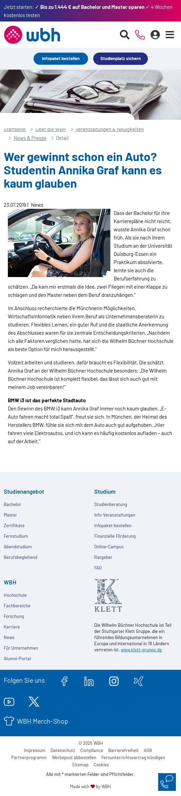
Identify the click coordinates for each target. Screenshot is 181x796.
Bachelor (12, 504)
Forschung (14, 616)
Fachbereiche (17, 605)
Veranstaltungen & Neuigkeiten (109, 129)
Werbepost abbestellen (74, 757)
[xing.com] (138, 680)
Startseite (15, 129)
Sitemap (80, 764)
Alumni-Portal (17, 658)
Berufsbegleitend (20, 557)
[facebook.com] (64, 680)
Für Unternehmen (21, 648)
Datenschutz (63, 750)
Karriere (12, 626)
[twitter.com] (34, 700)
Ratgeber (103, 557)
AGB (148, 750)
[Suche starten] (125, 34)
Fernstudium (16, 536)
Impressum (34, 750)
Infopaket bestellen (61, 58)
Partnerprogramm (29, 757)
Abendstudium (18, 546)
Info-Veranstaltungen (114, 515)
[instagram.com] (114, 680)
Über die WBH (51, 129)
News (9, 637)
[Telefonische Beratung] (140, 34)
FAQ (97, 567)
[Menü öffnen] (170, 34)
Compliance (91, 750)
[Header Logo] (32, 34)
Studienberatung (110, 504)
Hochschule (15, 595)
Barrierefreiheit (123, 750)
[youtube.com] (9, 700)
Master (10, 515)
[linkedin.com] (89, 680)
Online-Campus (109, 546)
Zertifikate (14, 525)
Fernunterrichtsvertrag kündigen (133, 757)
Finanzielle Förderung (115, 536)
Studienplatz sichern (120, 58)
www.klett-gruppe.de (141, 649)
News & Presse (30, 138)
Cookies (101, 764)
